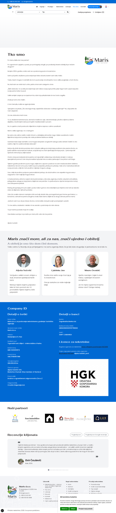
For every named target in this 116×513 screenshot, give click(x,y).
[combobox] (28, 12)
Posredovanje (95, 484)
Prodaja (51, 7)
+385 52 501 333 (14, 2)
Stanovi (70, 487)
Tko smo (76, 7)
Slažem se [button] (64, 508)
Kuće (69, 484)
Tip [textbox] (43, 12)
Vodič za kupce (73, 491)
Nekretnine (59, 7)
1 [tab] (48, 470)
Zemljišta (71, 489)
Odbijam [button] (73, 508)
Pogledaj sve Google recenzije (96, 435)
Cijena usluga (95, 491)
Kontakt (83, 7)
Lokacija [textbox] (20, 12)
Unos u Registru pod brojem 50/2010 (94, 347)
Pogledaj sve (76, 435)
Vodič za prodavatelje (98, 487)
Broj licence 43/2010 (66, 353)
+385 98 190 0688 (26, 498)
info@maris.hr (27, 2)
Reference (48, 499)
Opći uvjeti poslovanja (52, 501)
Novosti (47, 494)
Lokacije (68, 7)
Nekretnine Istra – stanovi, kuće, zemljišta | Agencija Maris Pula (53, 486)
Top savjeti (94, 489)
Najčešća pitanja (96, 493)
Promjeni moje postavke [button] (85, 508)
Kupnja (43, 7)
